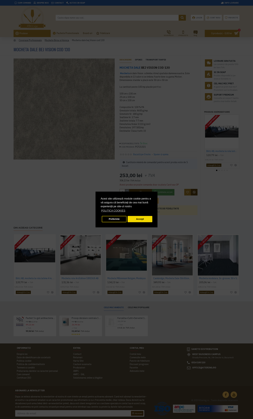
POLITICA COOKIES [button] (113, 210)
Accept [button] (140, 219)
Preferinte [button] (114, 219)
